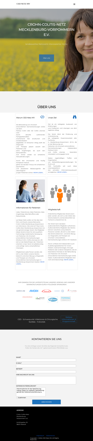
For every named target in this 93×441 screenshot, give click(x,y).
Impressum (40, 435)
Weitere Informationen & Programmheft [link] (69, 319)
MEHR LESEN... (62, 172)
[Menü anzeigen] (74, 4)
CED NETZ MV (23, 4)
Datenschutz (50, 435)
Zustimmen (22, 397)
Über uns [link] (46, 61)
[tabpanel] (46, 34)
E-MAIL (19, 363)
